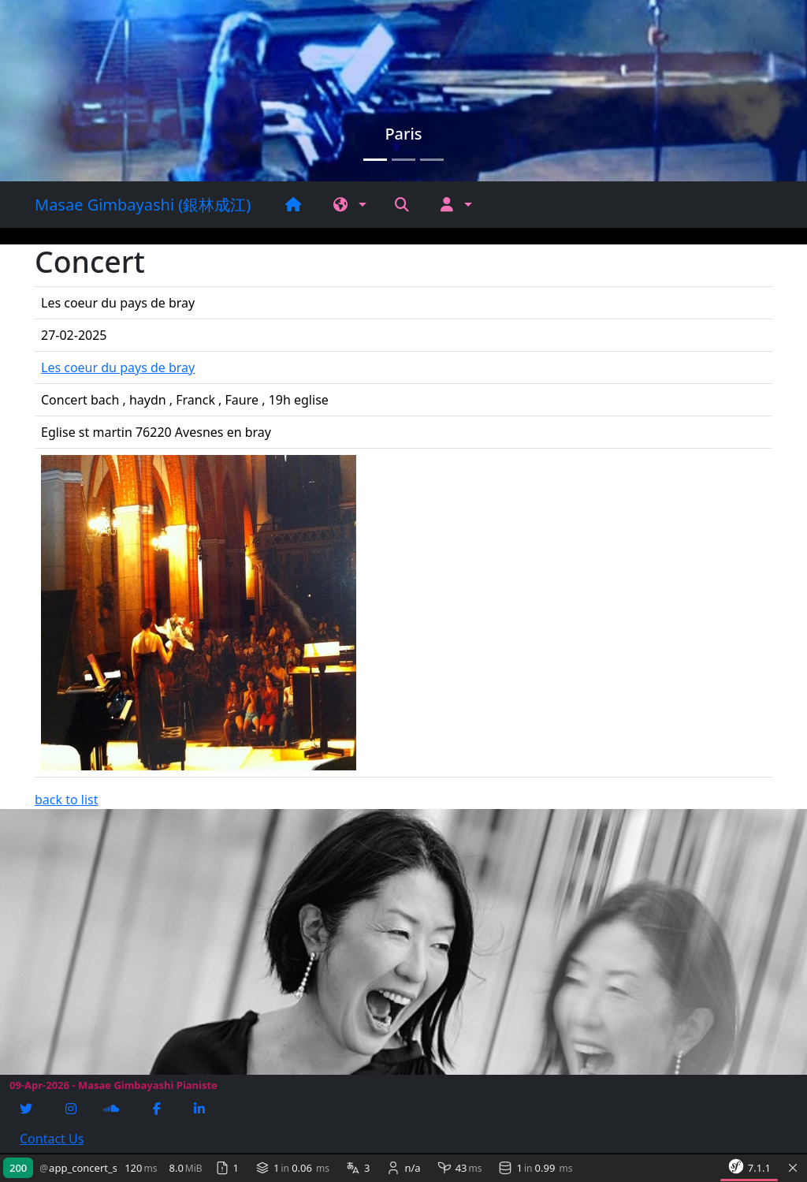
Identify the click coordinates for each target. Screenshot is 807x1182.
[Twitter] (27, 1109)
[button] (350, 205)
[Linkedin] (201, 1109)
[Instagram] (72, 1109)
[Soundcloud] (112, 1109)
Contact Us (52, 1138)
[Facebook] (158, 1109)
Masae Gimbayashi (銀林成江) (143, 204)
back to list (67, 799)
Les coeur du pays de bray (118, 367)
